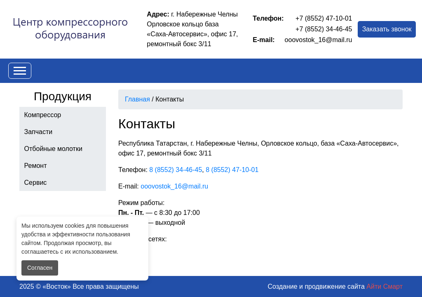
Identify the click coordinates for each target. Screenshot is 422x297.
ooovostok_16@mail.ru (318, 39)
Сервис (35, 182)
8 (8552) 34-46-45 (175, 169)
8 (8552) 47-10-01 (232, 169)
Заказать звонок (387, 29)
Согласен (39, 267)
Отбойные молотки (53, 148)
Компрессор (42, 114)
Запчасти (38, 131)
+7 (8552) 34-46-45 (323, 29)
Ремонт (35, 165)
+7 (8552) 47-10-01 (323, 18)
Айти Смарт (384, 286)
